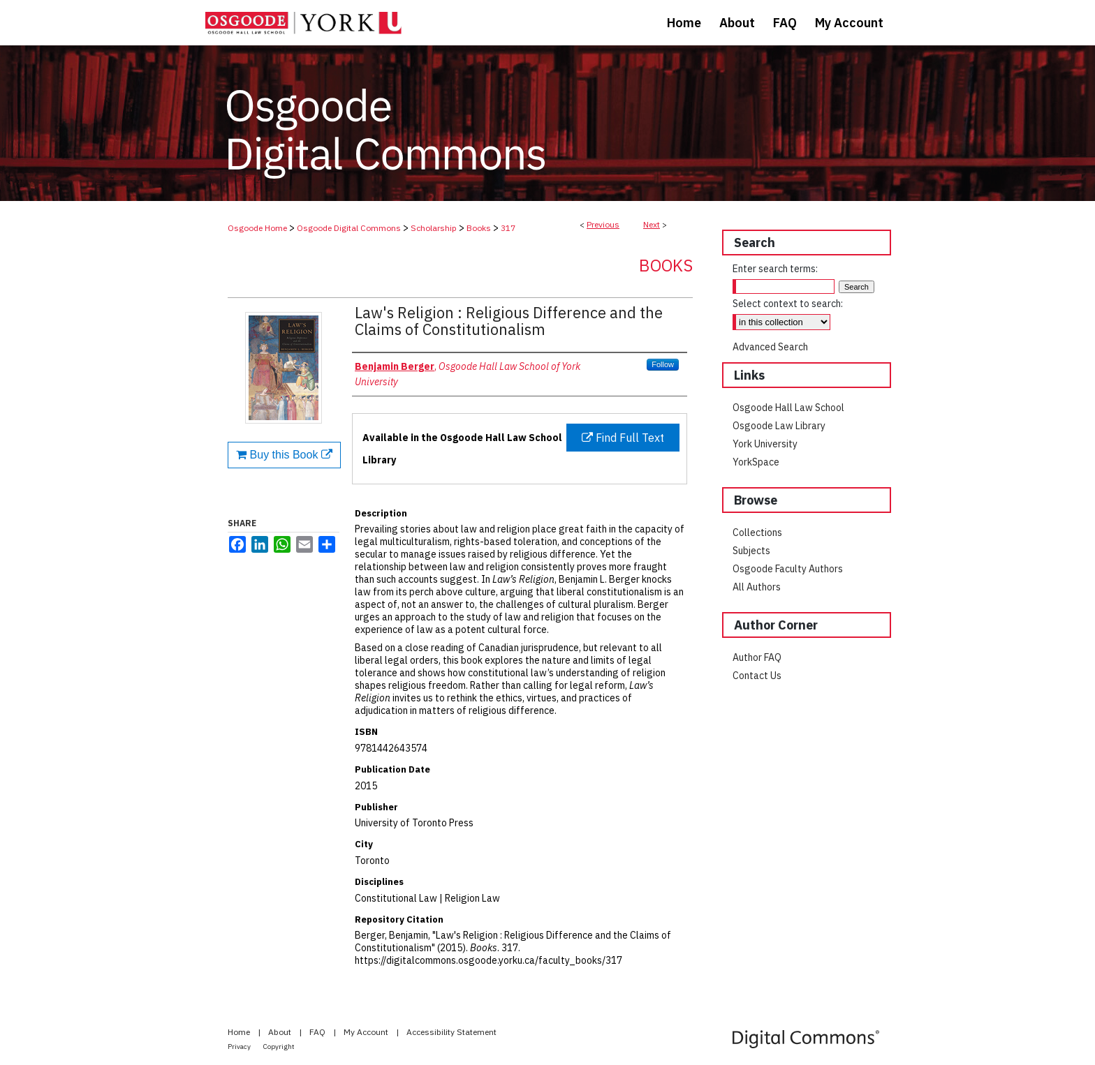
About (280, 1032)
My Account (367, 1032)
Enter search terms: (775, 268)
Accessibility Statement (451, 1032)
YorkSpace (756, 462)
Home (240, 1032)
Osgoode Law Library (779, 425)
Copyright (279, 1046)
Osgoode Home (257, 228)
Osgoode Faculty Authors (788, 569)
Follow (663, 364)
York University (765, 444)
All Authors (757, 587)
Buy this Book (284, 455)
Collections (757, 532)
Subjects (751, 550)
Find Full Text (623, 438)
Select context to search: (788, 303)
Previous (603, 224)
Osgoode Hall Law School (788, 407)
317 (508, 228)
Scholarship (434, 228)
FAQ (318, 1032)
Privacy (240, 1046)
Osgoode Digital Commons (349, 228)
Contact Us (757, 675)
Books (478, 228)
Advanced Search (770, 347)
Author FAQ (757, 657)
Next (651, 224)
